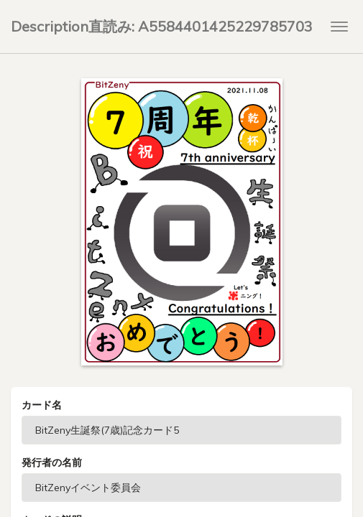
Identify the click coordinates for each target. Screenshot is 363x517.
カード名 (42, 405)
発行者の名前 (52, 462)
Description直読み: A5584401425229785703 (162, 26)
